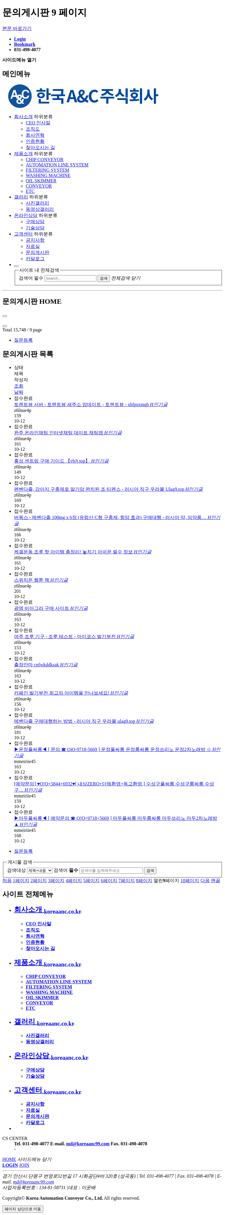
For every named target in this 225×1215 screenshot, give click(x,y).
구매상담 (35, 221)
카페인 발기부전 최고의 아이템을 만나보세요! (71, 692)
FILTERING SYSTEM (47, 170)
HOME (9, 1159)
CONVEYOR (39, 185)
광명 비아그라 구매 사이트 (51, 608)
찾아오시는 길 (40, 147)
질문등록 (23, 340)
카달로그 (35, 258)
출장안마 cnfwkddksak (46, 664)
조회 (18, 385)
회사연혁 (35, 135)
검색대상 (16, 870)
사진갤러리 (37, 203)
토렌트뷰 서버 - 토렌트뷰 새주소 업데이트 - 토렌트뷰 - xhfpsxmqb (91, 404)
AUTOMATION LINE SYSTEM (57, 164)
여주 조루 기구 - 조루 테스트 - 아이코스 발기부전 (74, 636)
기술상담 (35, 227)
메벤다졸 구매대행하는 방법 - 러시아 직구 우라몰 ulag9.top (84, 721)
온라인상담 (26, 215)
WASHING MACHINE (48, 175)
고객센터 (23, 233)
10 (189, 880)
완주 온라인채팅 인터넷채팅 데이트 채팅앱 (68, 432)
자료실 (33, 246)
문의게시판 (37, 252)
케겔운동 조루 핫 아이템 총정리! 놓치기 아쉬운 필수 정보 (82, 551)
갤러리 (21, 196)
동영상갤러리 (40, 209)
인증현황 (35, 141)
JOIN (24, 1165)
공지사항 (35, 240)
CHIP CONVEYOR (45, 159)
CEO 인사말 (38, 122)
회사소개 (23, 116)
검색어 (66, 870)
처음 (7, 880)
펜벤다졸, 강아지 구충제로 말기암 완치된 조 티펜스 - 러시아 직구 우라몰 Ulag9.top (108, 489)
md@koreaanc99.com (88, 1143)
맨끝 (215, 880)
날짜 (18, 392)
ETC (30, 191)
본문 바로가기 (17, 28)
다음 (205, 880)
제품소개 (23, 153)
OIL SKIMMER (41, 180)
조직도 (33, 128)
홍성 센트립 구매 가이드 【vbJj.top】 (61, 460)
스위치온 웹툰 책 (41, 580)
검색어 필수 (31, 278)
